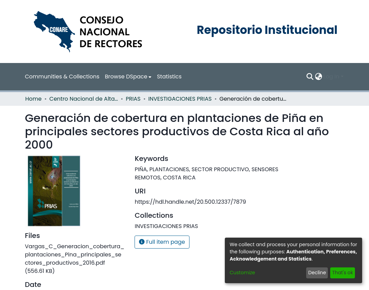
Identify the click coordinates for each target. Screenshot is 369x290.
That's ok (342, 272)
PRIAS (133, 99)
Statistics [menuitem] (169, 76)
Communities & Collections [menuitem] (62, 76)
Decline (317, 272)
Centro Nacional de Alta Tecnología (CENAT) (83, 99)
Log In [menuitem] (331, 76)
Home (33, 99)
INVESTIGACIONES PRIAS (180, 99)
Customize (242, 272)
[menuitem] (128, 77)
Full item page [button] (162, 242)
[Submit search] (309, 77)
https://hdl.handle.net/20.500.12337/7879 (190, 202)
